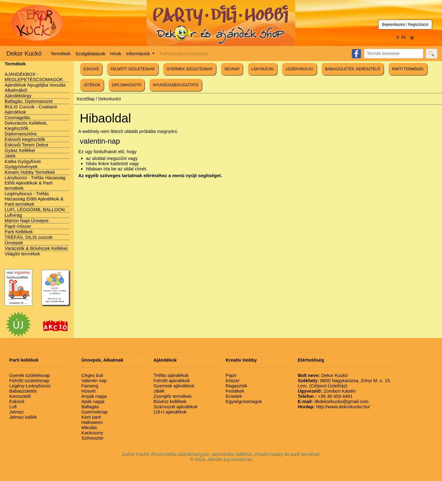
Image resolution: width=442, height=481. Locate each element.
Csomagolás (17, 117)
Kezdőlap (86, 98)
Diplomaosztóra (21, 133)
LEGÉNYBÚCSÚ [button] (299, 69)
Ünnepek (14, 242)
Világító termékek (22, 253)
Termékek (61, 53)
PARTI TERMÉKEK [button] (408, 69)
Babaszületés (23, 391)
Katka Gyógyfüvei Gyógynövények (23, 164)
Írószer (233, 380)
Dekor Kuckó (24, 53)
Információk (138, 53)
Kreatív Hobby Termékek (30, 172)
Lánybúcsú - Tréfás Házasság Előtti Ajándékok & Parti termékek (35, 183)
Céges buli (92, 375)
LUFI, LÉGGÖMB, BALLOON (35, 209)
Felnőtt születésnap (29, 380)
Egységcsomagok (244, 401)
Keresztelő (20, 396)
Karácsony (92, 432)
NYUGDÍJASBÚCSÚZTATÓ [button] (175, 85)
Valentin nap (94, 380)
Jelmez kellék (23, 417)
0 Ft (405, 37)
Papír (231, 375)
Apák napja (92, 401)
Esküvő (16, 401)
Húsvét (88, 391)
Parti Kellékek (19, 231)
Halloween (92, 422)
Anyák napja (94, 396)
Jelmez (16, 411)
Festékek (235, 391)
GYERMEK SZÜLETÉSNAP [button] (190, 69)
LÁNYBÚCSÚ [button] (262, 69)
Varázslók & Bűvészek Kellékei (36, 248)
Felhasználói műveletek (184, 53)
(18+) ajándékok (170, 411)
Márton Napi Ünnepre (26, 220)
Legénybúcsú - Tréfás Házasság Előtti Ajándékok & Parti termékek (34, 199)
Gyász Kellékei (20, 150)
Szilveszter (92, 437)
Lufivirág (13, 215)
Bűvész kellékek (170, 401)
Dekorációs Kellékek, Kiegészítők (26, 125)
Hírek (115, 53)
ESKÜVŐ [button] (91, 69)
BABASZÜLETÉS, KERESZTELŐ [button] (352, 69)
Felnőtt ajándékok (171, 380)
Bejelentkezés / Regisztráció (405, 24)
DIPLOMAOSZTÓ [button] (126, 85)
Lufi (13, 406)
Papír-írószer (18, 226)
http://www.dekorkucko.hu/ (334, 406)
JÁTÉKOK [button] (91, 85)
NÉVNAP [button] (231, 69)
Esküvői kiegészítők (25, 139)
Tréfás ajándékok (171, 375)
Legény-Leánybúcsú (30, 385)
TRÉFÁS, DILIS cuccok (28, 237)
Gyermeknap (94, 411)
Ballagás (90, 406)
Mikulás (89, 427)
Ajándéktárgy (18, 95)
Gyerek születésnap (29, 375)
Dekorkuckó (109, 98)
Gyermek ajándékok (173, 385)
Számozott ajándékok (175, 406)
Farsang (89, 385)
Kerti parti (91, 417)
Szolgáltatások (91, 53)
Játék (10, 155)
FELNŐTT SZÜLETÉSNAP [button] (132, 69)
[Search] (393, 53)
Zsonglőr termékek (172, 396)
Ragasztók (236, 385)
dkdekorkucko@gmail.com (333, 401)
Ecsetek (234, 396)
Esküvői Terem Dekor (26, 144)
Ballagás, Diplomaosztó (29, 101)
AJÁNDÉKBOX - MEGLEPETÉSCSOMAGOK (34, 77)
